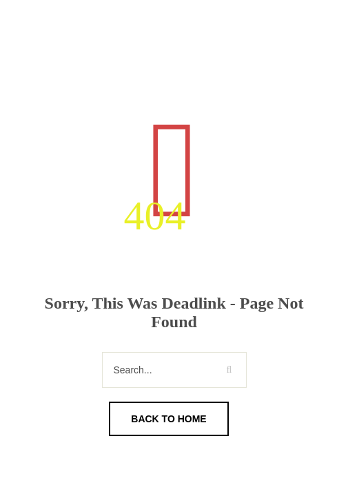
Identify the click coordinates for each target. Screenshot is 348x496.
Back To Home (168, 418)
